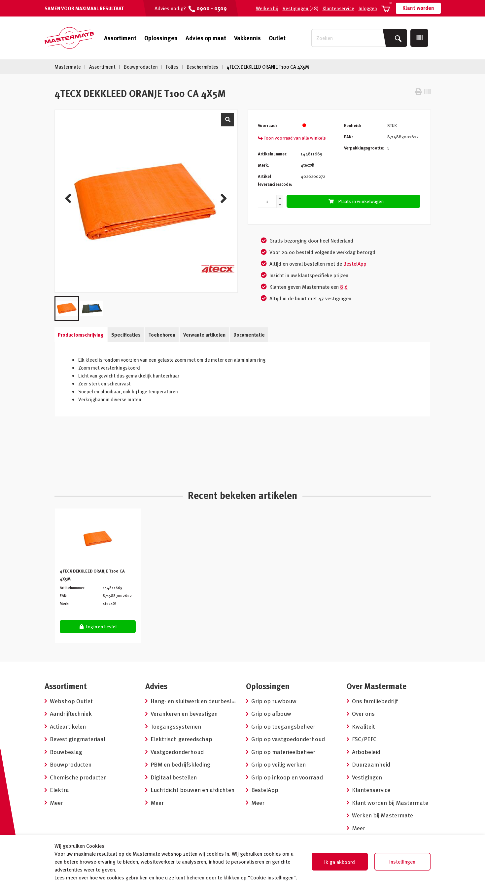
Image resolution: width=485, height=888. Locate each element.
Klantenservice (338, 8)
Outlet (277, 37)
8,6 (344, 287)
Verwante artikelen (204, 334)
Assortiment (120, 38)
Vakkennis (247, 37)
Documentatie (249, 334)
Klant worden (418, 8)
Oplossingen (161, 37)
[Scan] (419, 38)
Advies (156, 686)
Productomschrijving (80, 334)
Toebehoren (162, 334)
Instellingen (402, 862)
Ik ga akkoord (339, 862)
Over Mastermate (376, 686)
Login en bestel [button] (98, 626)
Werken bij (267, 8)
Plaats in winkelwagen (355, 201)
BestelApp (354, 264)
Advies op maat (206, 37)
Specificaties (126, 334)
